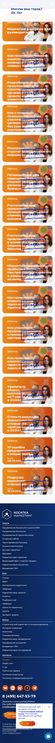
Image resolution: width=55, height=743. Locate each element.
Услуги (5, 523)
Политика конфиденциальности (17, 729)
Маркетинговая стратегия (14, 557)
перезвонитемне (15, 715)
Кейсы (5, 620)
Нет (19, 12)
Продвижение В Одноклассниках (17, 535)
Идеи (4, 581)
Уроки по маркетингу (12, 607)
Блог (4, 573)
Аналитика (7, 632)
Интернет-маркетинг (12, 628)
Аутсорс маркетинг (11, 550)
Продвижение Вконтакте (14, 531)
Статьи (5, 578)
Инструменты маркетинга (14, 585)
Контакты (6, 655)
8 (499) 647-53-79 (19, 696)
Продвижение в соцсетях (14, 643)
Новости (6, 596)
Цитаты (5, 611)
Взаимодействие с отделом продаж (19, 561)
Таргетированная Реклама (14, 542)
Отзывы (6, 660)
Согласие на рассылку (12, 674)
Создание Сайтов (10, 539)
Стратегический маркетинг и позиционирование (25, 624)
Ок (27, 724)
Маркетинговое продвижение (16, 639)
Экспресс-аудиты (10, 615)
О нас (4, 667)
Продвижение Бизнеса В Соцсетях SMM (21, 528)
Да (13, 12)
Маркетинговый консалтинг (15, 565)
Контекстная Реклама (12, 546)
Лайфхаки (6, 589)
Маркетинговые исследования (16, 650)
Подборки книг (9, 600)
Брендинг (7, 553)
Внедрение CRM (10, 568)
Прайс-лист (7, 663)
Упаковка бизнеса (10, 635)
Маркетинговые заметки (14, 593)
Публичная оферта (11, 671)
